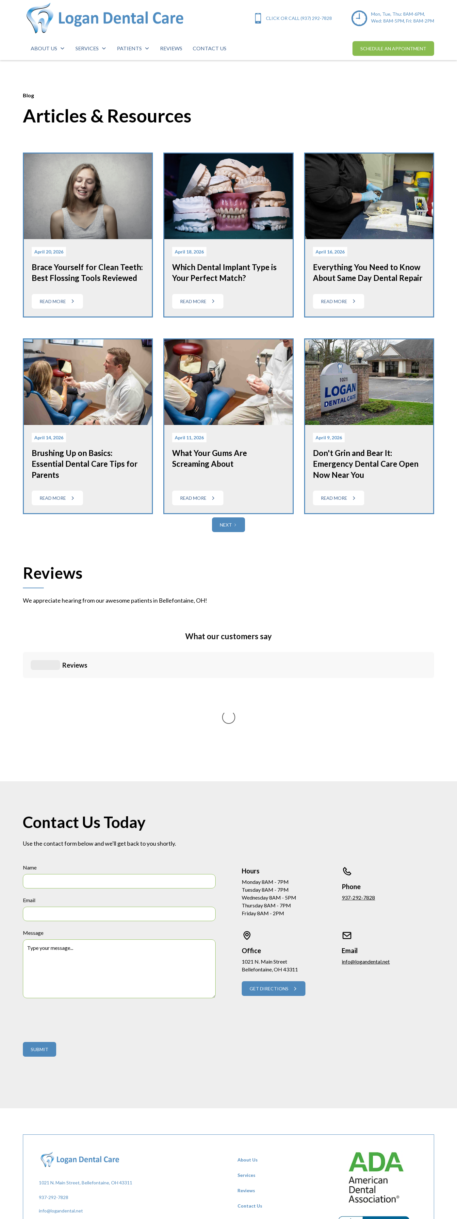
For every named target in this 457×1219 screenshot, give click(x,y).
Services (246, 1056)
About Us (247, 1041)
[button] (47, 48)
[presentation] (72, 900)
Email (29, 781)
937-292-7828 (358, 779)
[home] (104, 18)
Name (30, 749)
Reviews (246, 1072)
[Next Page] (228, 524)
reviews (171, 48)
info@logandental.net (366, 843)
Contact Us (249, 1087)
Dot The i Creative (162, 1189)
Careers (246, 1118)
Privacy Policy (252, 1133)
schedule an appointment (393, 48)
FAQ (242, 1102)
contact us (209, 48)
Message (33, 814)
